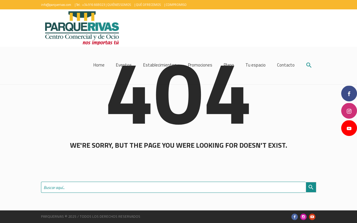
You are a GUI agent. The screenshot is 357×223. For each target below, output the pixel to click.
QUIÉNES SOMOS (119, 4)
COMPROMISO (176, 4)
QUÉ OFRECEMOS (148, 4)
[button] (309, 66)
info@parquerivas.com (56, 4)
